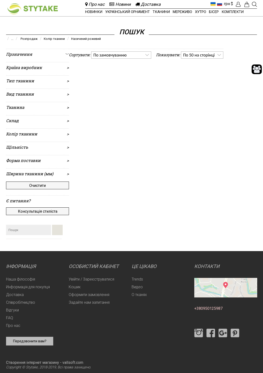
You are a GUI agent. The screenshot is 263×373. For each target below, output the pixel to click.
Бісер (214, 12)
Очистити (37, 185)
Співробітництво (20, 302)
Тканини (161, 12)
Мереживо (182, 12)
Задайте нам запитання (89, 302)
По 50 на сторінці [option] (199, 55)
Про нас (13, 325)
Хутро (200, 12)
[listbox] (121, 55)
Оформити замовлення (89, 294)
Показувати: (168, 54)
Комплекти (233, 12)
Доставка (15, 294)
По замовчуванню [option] (110, 55)
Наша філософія (20, 279)
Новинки (93, 12)
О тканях (139, 294)
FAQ (9, 318)
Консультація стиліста (37, 211)
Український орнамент (127, 12)
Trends (137, 279)
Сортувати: (79, 54)
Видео (137, 287)
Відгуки (12, 310)
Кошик (75, 287)
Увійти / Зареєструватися (91, 279)
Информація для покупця (28, 287)
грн (227, 3)
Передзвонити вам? (29, 341)
